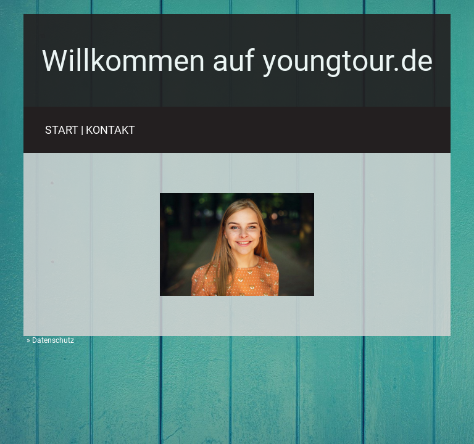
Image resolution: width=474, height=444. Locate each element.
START (61, 129)
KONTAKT (110, 129)
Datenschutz (53, 340)
